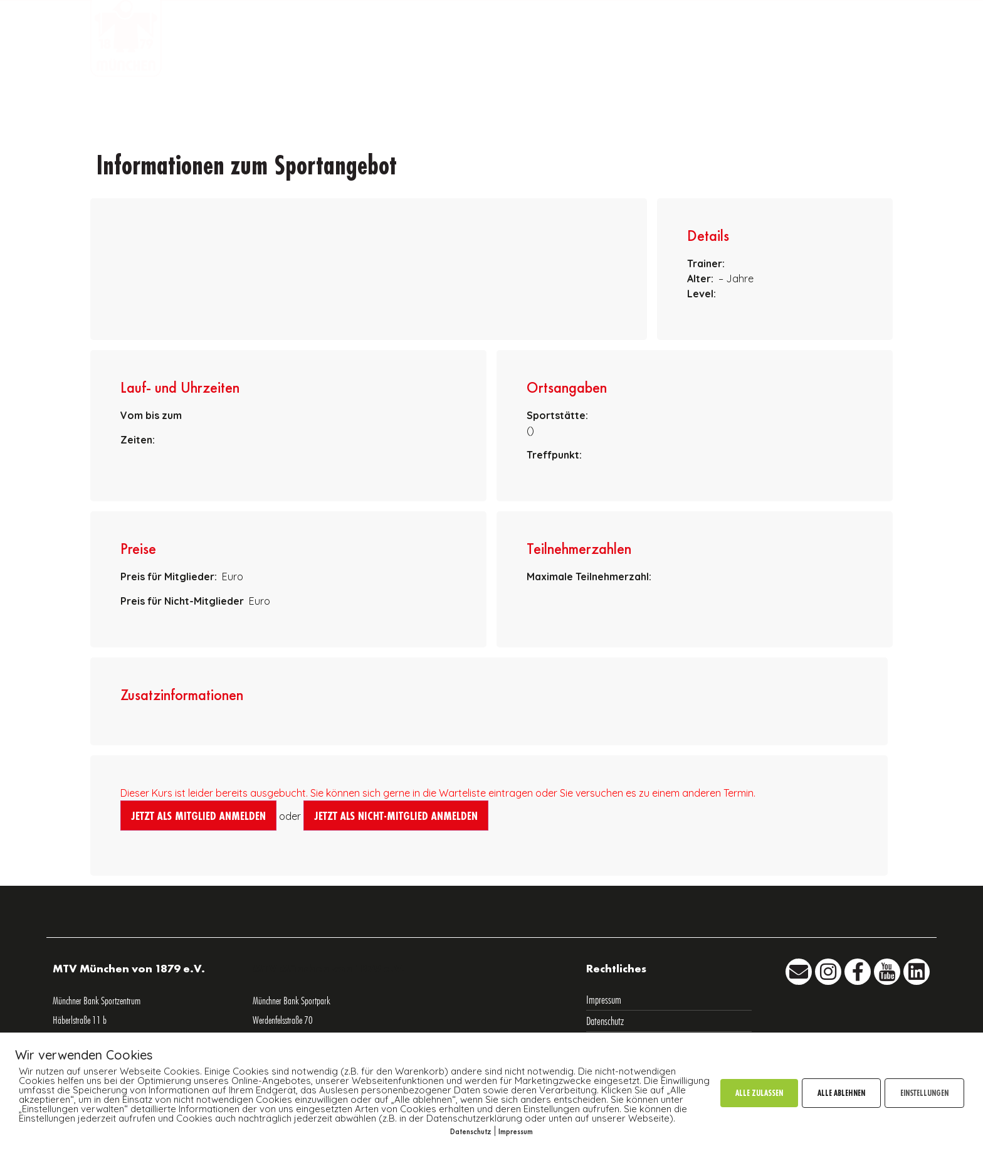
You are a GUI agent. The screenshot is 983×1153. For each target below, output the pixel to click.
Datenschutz (471, 1131)
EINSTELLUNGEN (924, 1092)
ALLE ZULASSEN (759, 1092)
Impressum (515, 1131)
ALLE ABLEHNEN (841, 1092)
